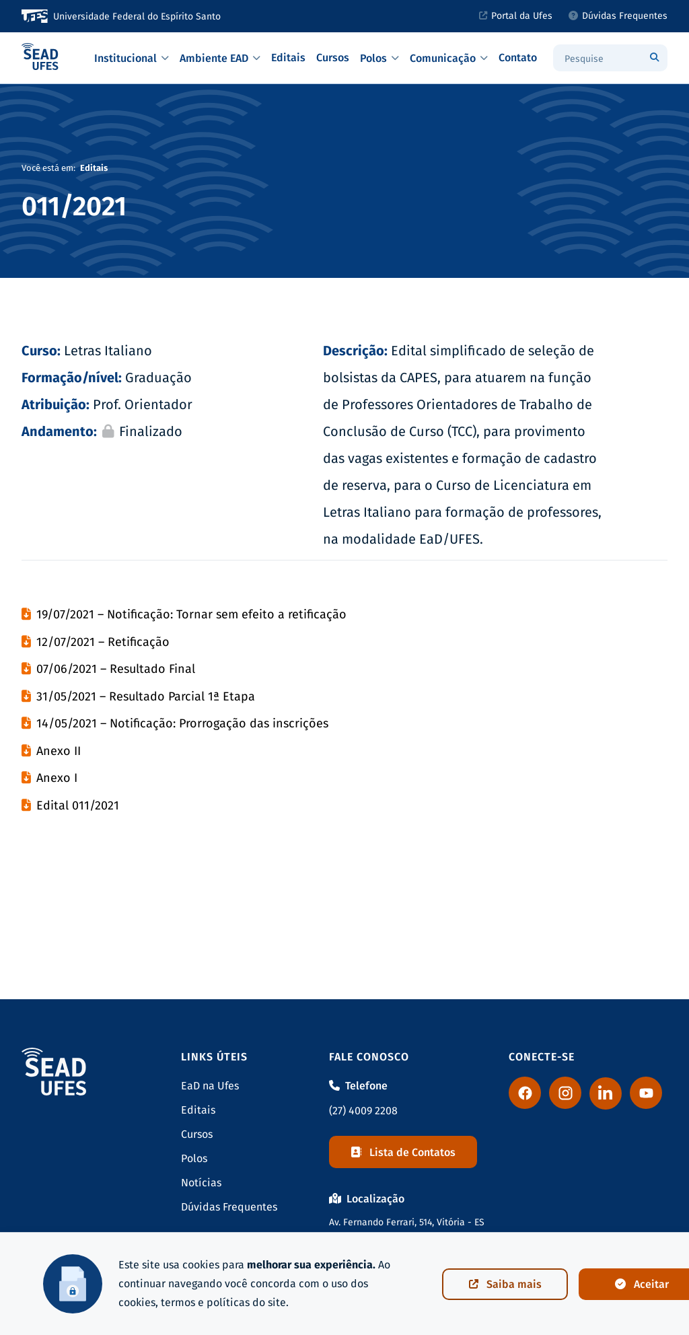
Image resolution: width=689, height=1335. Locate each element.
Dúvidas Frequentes (229, 1206)
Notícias (201, 1182)
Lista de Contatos (403, 1152)
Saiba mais (505, 1284)
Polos (194, 1158)
